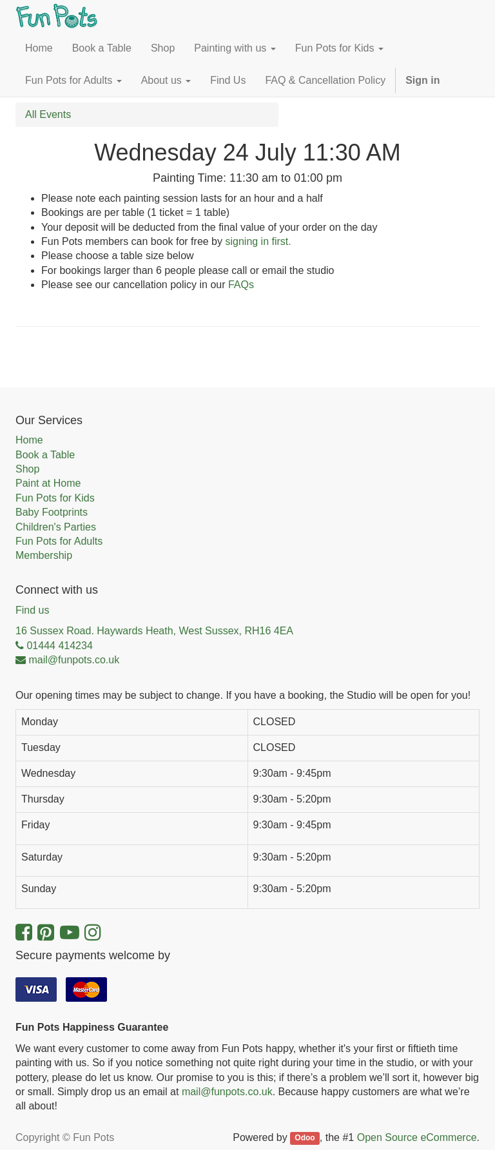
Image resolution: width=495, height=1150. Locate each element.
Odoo (305, 1138)
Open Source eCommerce (417, 1137)
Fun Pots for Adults (58, 541)
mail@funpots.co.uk (227, 1091)
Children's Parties (55, 526)
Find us (32, 610)
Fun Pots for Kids (55, 497)
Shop (27, 468)
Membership (43, 555)
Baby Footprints (51, 512)
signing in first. (258, 241)
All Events (48, 114)
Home (29, 439)
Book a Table (45, 454)
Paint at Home (48, 483)
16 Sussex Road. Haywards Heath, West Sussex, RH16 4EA (154, 630)
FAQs (241, 284)
